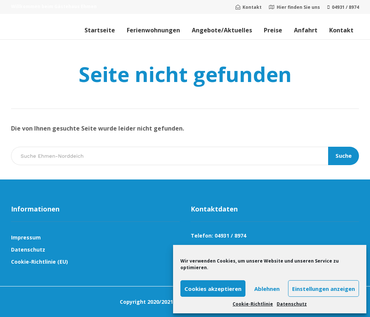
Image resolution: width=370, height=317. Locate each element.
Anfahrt (305, 30)
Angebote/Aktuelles (222, 30)
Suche (343, 155)
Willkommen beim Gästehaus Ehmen (54, 6)
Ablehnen (267, 288)
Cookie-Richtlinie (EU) (39, 261)
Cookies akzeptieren (212, 288)
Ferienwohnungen (153, 30)
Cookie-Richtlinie (253, 304)
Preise (273, 30)
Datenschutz (292, 304)
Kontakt (341, 30)
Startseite (100, 30)
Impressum (26, 237)
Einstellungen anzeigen (323, 288)
